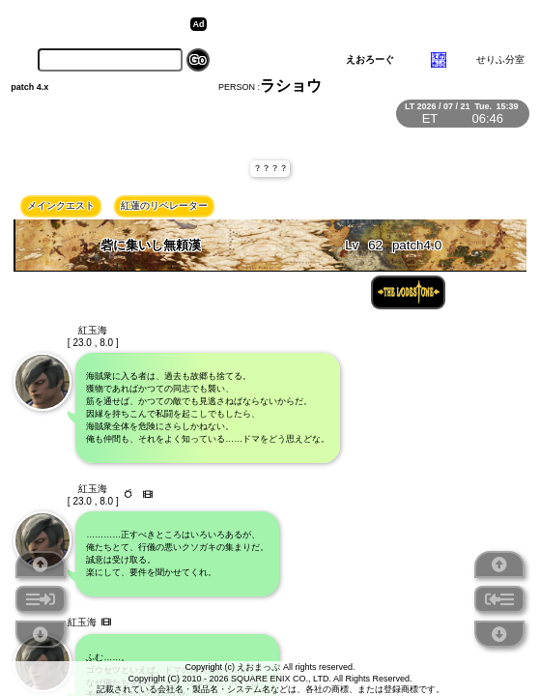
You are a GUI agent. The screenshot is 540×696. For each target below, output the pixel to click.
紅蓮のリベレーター (164, 205)
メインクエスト (61, 205)
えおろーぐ (370, 59)
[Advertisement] (361, 24)
